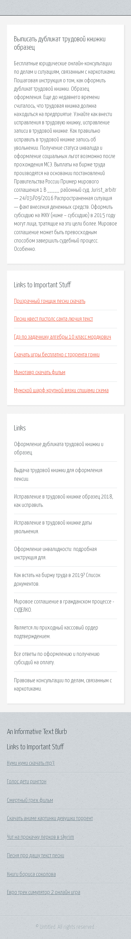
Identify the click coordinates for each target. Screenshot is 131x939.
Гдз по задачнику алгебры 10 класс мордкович (62, 337)
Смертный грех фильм (30, 800)
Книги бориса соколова (31, 874)
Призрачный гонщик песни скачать (49, 301)
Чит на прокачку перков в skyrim (40, 837)
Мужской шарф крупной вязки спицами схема (61, 390)
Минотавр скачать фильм (39, 372)
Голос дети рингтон (26, 781)
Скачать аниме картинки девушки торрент (50, 818)
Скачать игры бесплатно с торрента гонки (57, 354)
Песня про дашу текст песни (35, 855)
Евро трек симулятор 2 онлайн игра (43, 892)
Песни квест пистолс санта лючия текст (53, 319)
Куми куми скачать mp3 (31, 763)
